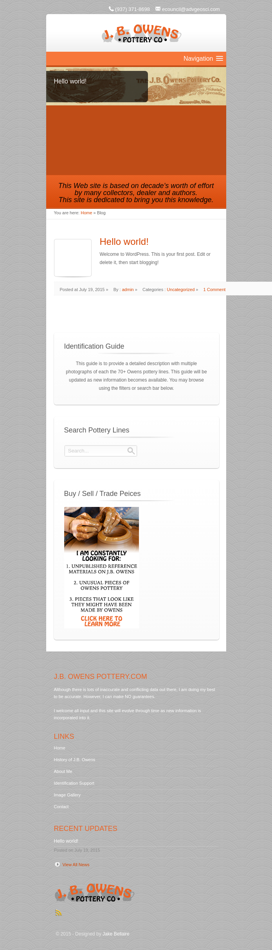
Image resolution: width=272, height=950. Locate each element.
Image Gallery (67, 795)
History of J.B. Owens (74, 759)
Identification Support (74, 783)
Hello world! (124, 241)
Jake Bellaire (116, 934)
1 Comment (215, 289)
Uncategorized (181, 289)
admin (128, 289)
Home (86, 212)
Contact (61, 806)
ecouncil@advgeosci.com (191, 9)
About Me (63, 771)
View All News (76, 864)
